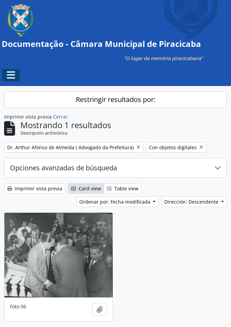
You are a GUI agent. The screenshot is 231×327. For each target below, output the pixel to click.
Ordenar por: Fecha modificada (115, 202)
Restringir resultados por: (115, 99)
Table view (122, 188)
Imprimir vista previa (34, 188)
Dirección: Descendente (192, 202)
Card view (86, 188)
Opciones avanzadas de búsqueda (63, 167)
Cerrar (60, 117)
